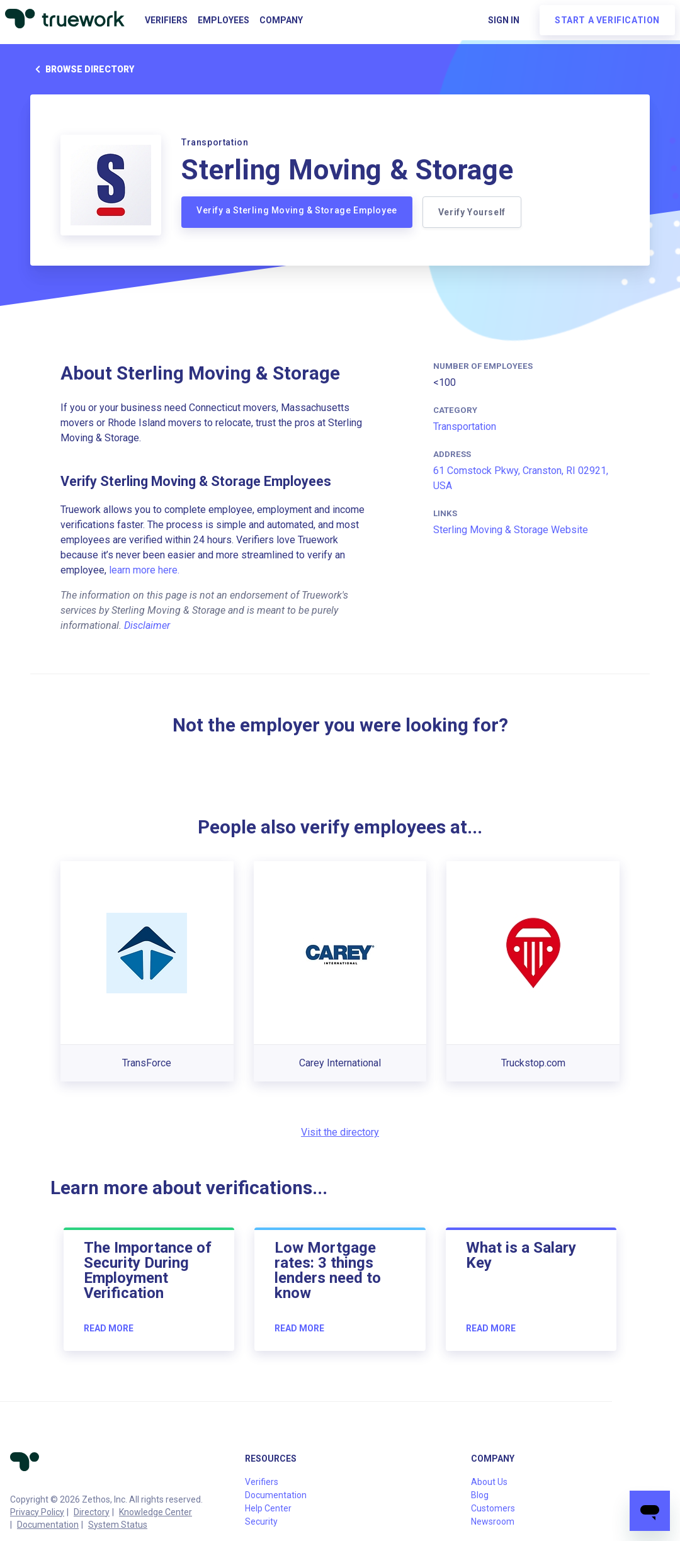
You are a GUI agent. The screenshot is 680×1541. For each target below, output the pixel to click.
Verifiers (166, 20)
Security (261, 1521)
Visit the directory (340, 1132)
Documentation (48, 1525)
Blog (480, 1495)
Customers (493, 1508)
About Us (489, 1482)
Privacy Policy (37, 1512)
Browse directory (82, 69)
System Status (117, 1525)
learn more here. (144, 570)
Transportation (464, 426)
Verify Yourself (472, 212)
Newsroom (492, 1521)
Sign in (503, 20)
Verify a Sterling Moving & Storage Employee (296, 210)
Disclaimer (147, 625)
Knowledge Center (155, 1512)
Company (281, 20)
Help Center (268, 1508)
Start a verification (607, 20)
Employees (223, 20)
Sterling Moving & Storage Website (510, 530)
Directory (92, 1512)
